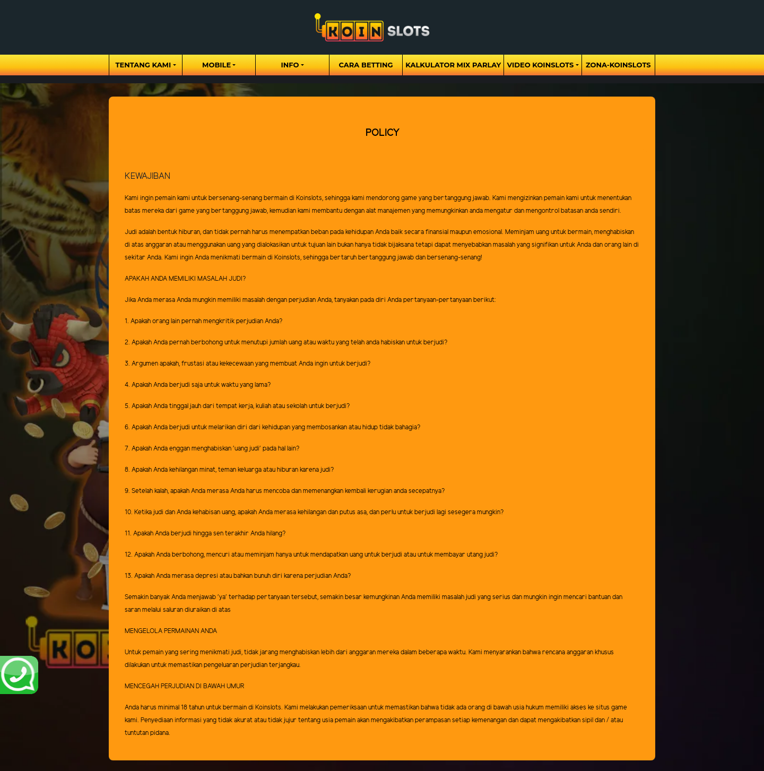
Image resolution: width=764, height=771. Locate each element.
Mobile (216, 64)
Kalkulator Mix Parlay (453, 64)
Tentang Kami (143, 64)
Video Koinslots (540, 64)
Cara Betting (366, 64)
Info (290, 64)
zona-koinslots (618, 64)
